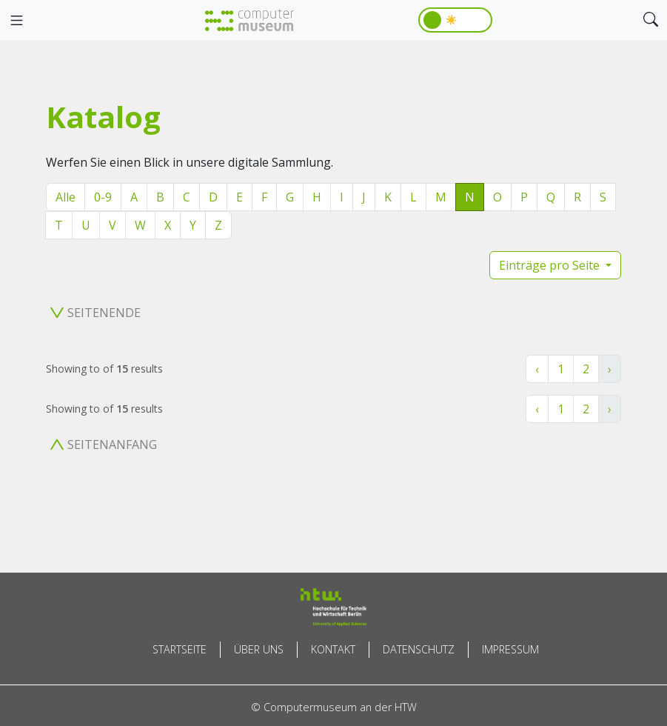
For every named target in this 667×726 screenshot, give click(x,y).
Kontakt (333, 649)
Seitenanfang (103, 444)
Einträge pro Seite (551, 265)
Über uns (259, 649)
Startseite (179, 649)
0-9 (103, 197)
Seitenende (95, 312)
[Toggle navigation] (16, 21)
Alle (66, 197)
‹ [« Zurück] (537, 369)
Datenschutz (419, 649)
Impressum (510, 649)
